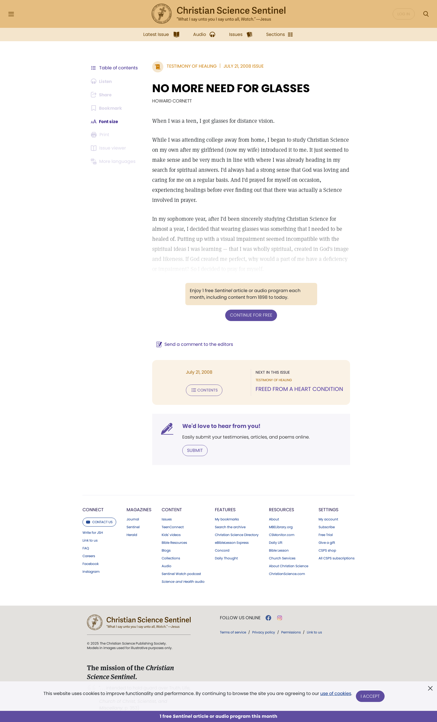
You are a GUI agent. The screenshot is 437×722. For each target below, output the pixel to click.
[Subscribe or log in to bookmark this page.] (107, 108)
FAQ (85, 547)
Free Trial (326, 534)
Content (172, 509)
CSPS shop (327, 550)
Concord (222, 550)
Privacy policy (263, 631)
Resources (281, 509)
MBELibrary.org (281, 526)
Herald (132, 534)
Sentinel (133, 526)
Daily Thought (226, 557)
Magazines (139, 509)
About (274, 518)
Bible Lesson (279, 550)
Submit (195, 450)
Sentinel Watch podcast (181, 573)
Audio (166, 565)
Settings (328, 509)
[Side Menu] (11, 14)
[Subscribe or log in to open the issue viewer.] (109, 148)
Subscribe (327, 526)
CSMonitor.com (281, 534)
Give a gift (327, 542)
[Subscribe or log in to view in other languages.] (114, 161)
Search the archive (230, 526)
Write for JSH (92, 532)
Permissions (291, 631)
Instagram (90, 571)
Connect (93, 509)
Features (225, 509)
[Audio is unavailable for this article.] (102, 81)
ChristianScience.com (287, 573)
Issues (167, 518)
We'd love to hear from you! (221, 425)
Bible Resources (174, 542)
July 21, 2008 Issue (244, 66)
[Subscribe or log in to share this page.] (102, 94)
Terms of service (233, 631)
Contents (204, 389)
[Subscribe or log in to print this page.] (101, 134)
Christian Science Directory (237, 534)
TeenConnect (173, 526)
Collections (171, 557)
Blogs (166, 550)
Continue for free (251, 315)
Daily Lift (275, 542)
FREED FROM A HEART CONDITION (299, 389)
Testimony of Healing (192, 66)
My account (328, 518)
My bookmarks (227, 518)
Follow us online (240, 617)
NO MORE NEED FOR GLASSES (231, 88)
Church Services (282, 557)
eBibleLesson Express (232, 542)
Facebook (90, 563)
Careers (88, 555)
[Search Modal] (426, 14)
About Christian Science (288, 565)
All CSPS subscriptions (337, 557)
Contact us (99, 521)
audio (183, 581)
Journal (133, 518)
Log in (403, 14)
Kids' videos (171, 534)
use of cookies (335, 694)
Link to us (90, 540)
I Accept (370, 696)
